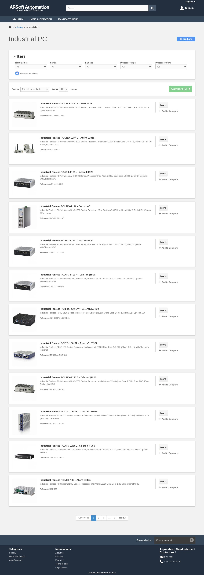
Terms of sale (61, 564)
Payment (59, 560)
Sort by (15, 89)
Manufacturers (68, 19)
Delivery (59, 556)
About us (59, 553)
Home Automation (41, 19)
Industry (17, 19)
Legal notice (61, 567)
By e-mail (168, 557)
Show (55, 89)
